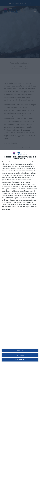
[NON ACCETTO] (36, 153)
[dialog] (20, 324)
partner (13, 162)
